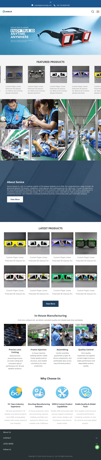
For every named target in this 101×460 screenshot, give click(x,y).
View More (15, 199)
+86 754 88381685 (63, 5)
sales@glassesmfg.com (43, 5)
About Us (7, 432)
